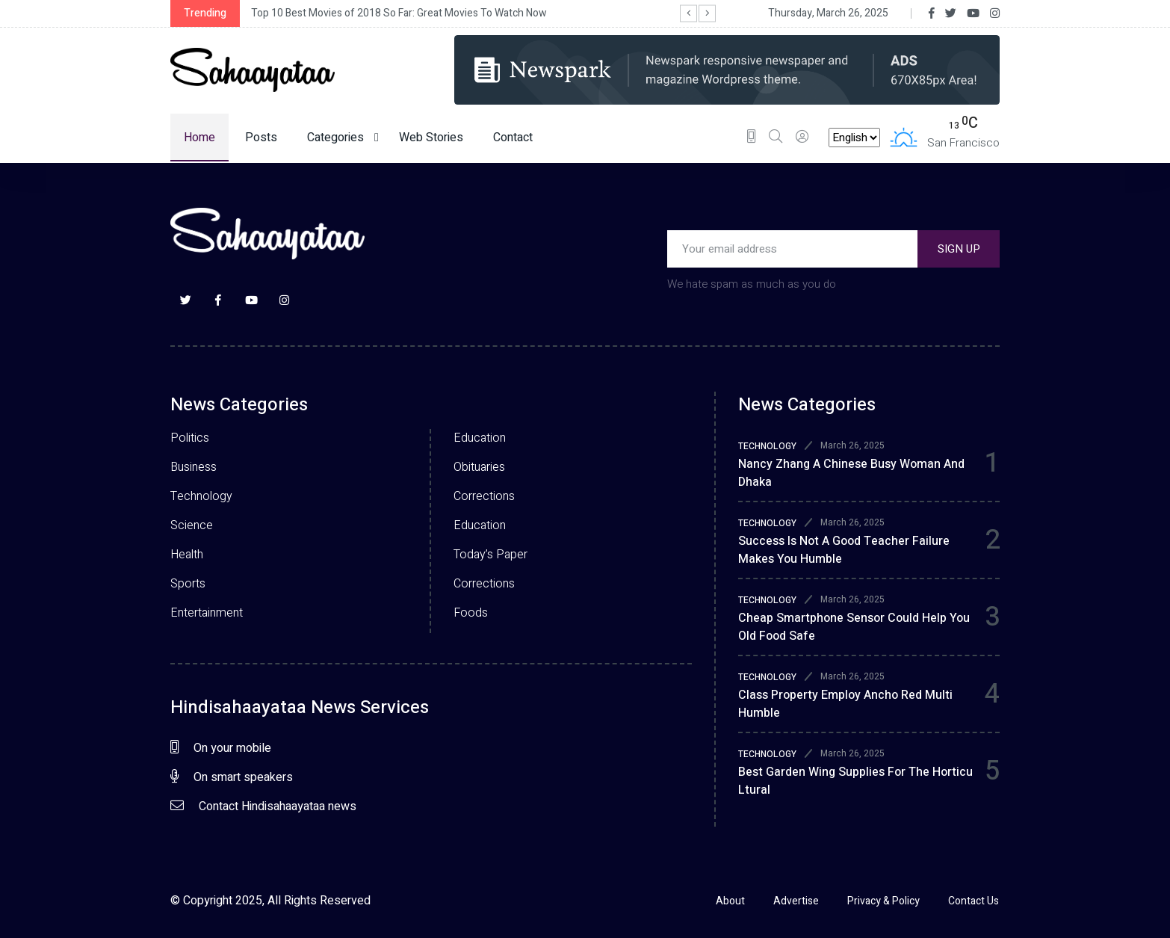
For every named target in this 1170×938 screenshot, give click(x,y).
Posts (261, 137)
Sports (187, 584)
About (728, 901)
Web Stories (431, 137)
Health (186, 555)
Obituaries (479, 467)
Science (191, 525)
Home (199, 137)
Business (193, 467)
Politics (189, 438)
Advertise (795, 901)
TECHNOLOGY (767, 446)
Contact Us (974, 901)
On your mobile (220, 748)
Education (480, 438)
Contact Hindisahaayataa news (263, 806)
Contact (513, 137)
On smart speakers (231, 777)
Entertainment (206, 613)
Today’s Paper (490, 555)
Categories (343, 137)
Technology (201, 496)
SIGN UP (959, 249)
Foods (471, 613)
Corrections (484, 496)
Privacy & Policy (883, 901)
